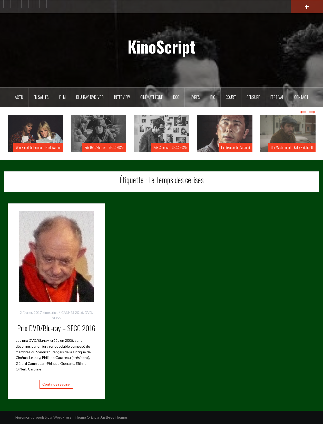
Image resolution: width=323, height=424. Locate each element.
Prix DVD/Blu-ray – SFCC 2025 (104, 147)
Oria (90, 417)
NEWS (56, 318)
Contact (301, 97)
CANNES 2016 (72, 313)
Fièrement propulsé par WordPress (43, 417)
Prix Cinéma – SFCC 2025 (170, 147)
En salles (41, 97)
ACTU (19, 97)
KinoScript (161, 46)
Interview (122, 97)
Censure (253, 97)
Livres (195, 97)
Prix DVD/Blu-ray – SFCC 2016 (56, 328)
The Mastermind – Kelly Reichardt (292, 147)
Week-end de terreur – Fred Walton (38, 147)
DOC (176, 97)
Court (231, 97)
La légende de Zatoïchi (235, 147)
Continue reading (56, 384)
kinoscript (50, 313)
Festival (277, 97)
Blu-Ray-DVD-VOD (90, 97)
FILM (62, 97)
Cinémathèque (151, 97)
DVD (88, 313)
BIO (212, 97)
